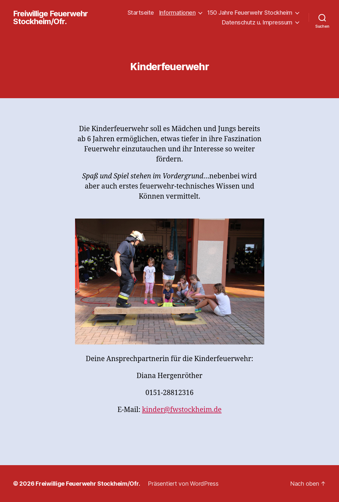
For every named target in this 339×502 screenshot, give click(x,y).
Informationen (177, 12)
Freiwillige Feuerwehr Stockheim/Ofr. (50, 17)
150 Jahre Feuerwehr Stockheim (249, 12)
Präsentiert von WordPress (183, 483)
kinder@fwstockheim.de (182, 409)
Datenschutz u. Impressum (257, 22)
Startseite (141, 12)
